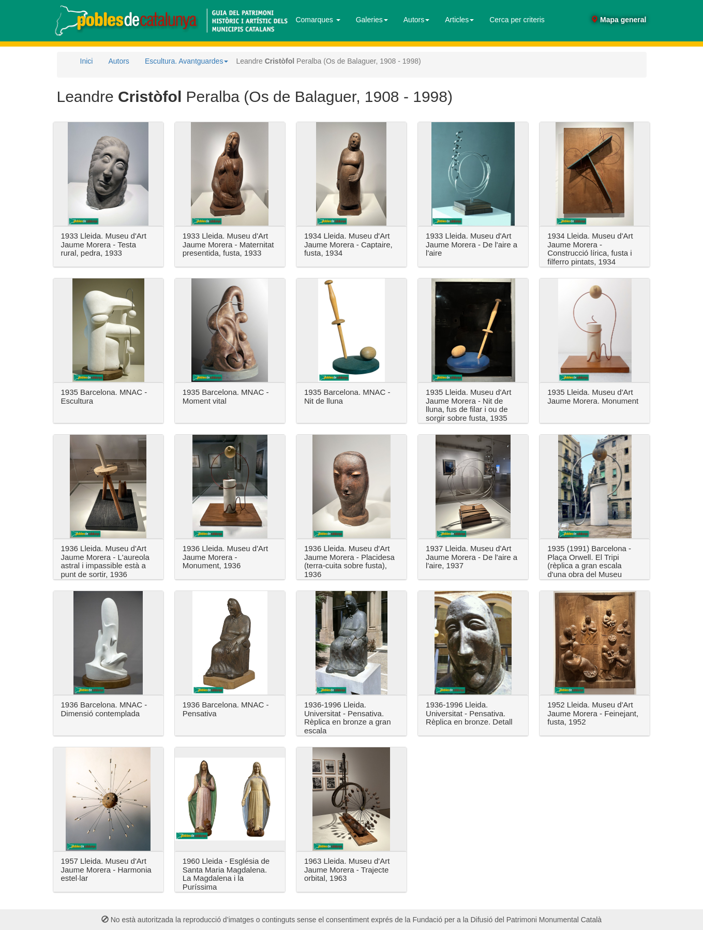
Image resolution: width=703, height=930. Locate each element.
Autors (118, 61)
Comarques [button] (317, 20)
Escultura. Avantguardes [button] (187, 61)
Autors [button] (416, 20)
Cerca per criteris (517, 20)
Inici (86, 61)
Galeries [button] (372, 20)
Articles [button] (459, 20)
